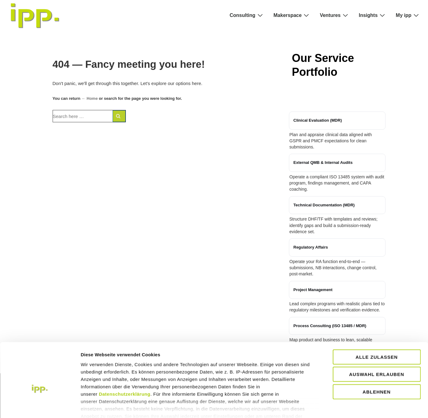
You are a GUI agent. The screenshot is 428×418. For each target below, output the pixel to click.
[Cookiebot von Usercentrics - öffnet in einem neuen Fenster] (40, 406)
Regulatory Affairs (311, 247)
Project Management (313, 289)
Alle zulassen (376, 322)
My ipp (408, 15)
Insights (372, 15)
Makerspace (292, 15)
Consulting (247, 15)
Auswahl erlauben (376, 340)
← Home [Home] (90, 98)
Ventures (335, 15)
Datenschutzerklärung (124, 359)
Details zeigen (372, 405)
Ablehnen (376, 357)
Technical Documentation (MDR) (324, 205)
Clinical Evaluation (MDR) (318, 120)
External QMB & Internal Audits (323, 162)
